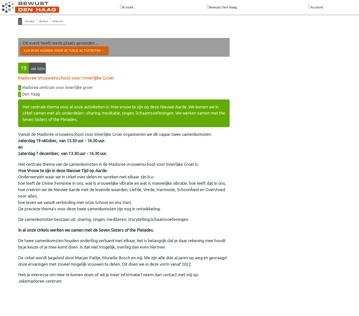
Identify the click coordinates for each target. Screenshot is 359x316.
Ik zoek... (127, 7)
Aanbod (30, 21)
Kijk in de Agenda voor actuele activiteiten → (64, 50)
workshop (57, 21)
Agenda (43, 21)
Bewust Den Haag (222, 7)
